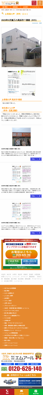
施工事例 (6, 290)
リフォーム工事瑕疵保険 (11, 333)
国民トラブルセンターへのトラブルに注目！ (16, 328)
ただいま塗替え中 (9, 293)
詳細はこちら (36, 159)
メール (21, 392)
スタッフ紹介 (8, 300)
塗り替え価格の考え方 (10, 313)
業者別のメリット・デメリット (12, 330)
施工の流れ (7, 340)
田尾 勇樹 (13, 110)
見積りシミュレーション (11, 345)
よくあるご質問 (8, 295)
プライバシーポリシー (10, 305)
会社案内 (6, 298)
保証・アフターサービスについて (13, 323)
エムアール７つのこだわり (11, 310)
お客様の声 (7, 320)
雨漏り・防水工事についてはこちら (14, 338)
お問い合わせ (8, 303)
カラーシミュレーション (11, 343)
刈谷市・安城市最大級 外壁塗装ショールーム (16, 308)
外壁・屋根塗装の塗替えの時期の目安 (14, 325)
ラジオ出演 (7, 318)
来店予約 (36, 392)
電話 (7, 391)
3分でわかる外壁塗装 (10, 288)
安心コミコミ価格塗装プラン (12, 315)
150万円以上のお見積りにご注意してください (16, 335)
